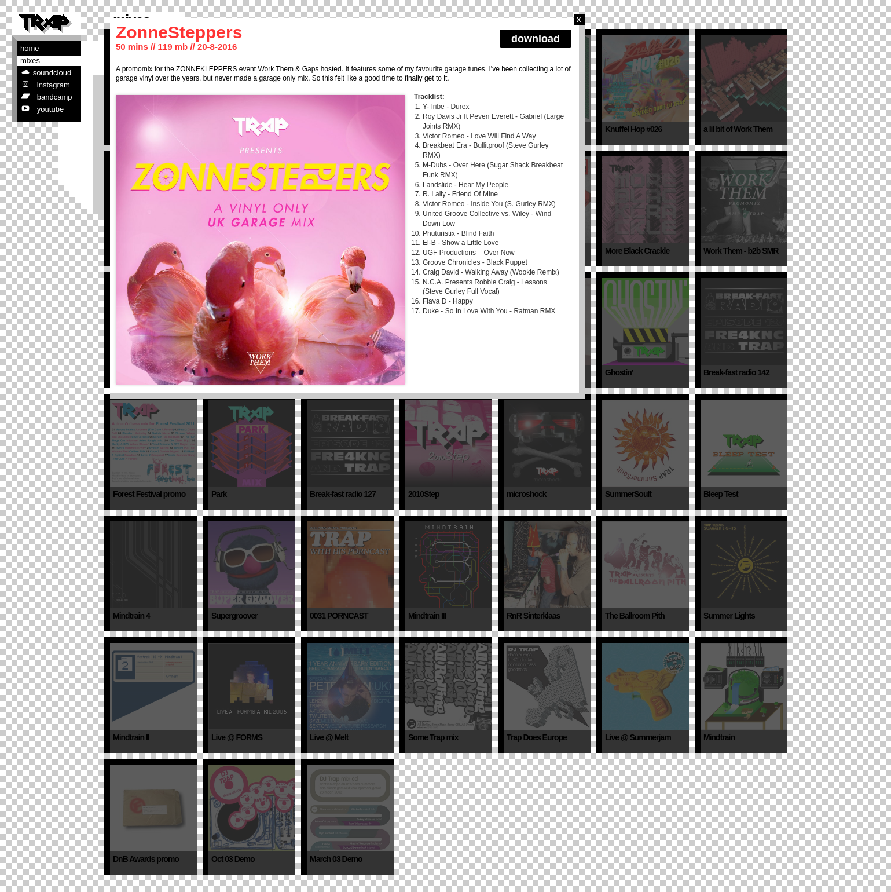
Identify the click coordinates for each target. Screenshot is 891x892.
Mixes (30, 60)
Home (29, 48)
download (535, 39)
